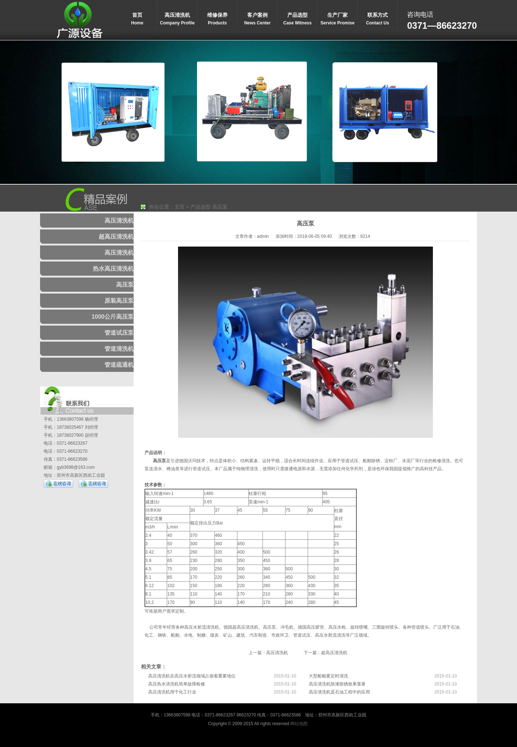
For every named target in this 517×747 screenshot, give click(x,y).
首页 (137, 19)
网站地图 (299, 723)
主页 (179, 207)
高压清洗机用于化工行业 (172, 692)
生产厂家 (337, 19)
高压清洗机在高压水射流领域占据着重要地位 (192, 676)
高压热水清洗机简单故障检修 (176, 684)
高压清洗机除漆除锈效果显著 (337, 684)
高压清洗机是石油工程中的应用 (339, 692)
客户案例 (257, 19)
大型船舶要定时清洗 (328, 676)
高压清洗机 (177, 19)
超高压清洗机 (334, 652)
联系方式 (378, 19)
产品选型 (297, 19)
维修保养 (217, 19)
